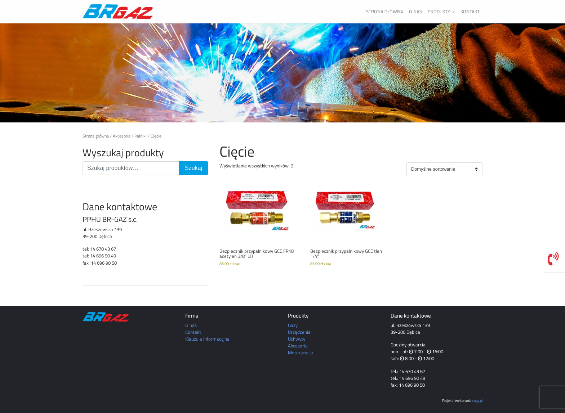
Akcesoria (121, 136)
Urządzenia (299, 332)
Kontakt (470, 11)
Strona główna (384, 11)
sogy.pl (477, 400)
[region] (282, 72)
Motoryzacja (300, 352)
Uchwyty (296, 338)
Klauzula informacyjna (207, 338)
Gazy (293, 325)
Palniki (140, 136)
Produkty (439, 11)
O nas (415, 11)
